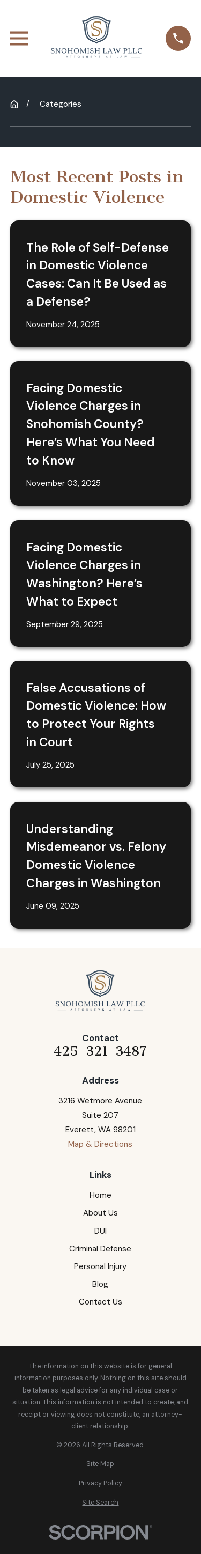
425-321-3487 (100, 1051)
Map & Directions (100, 1144)
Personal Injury (100, 1266)
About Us (100, 1212)
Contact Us (100, 1302)
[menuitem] (100, 1464)
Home (100, 1195)
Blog (100, 1284)
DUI (100, 1231)
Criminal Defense (100, 1248)
